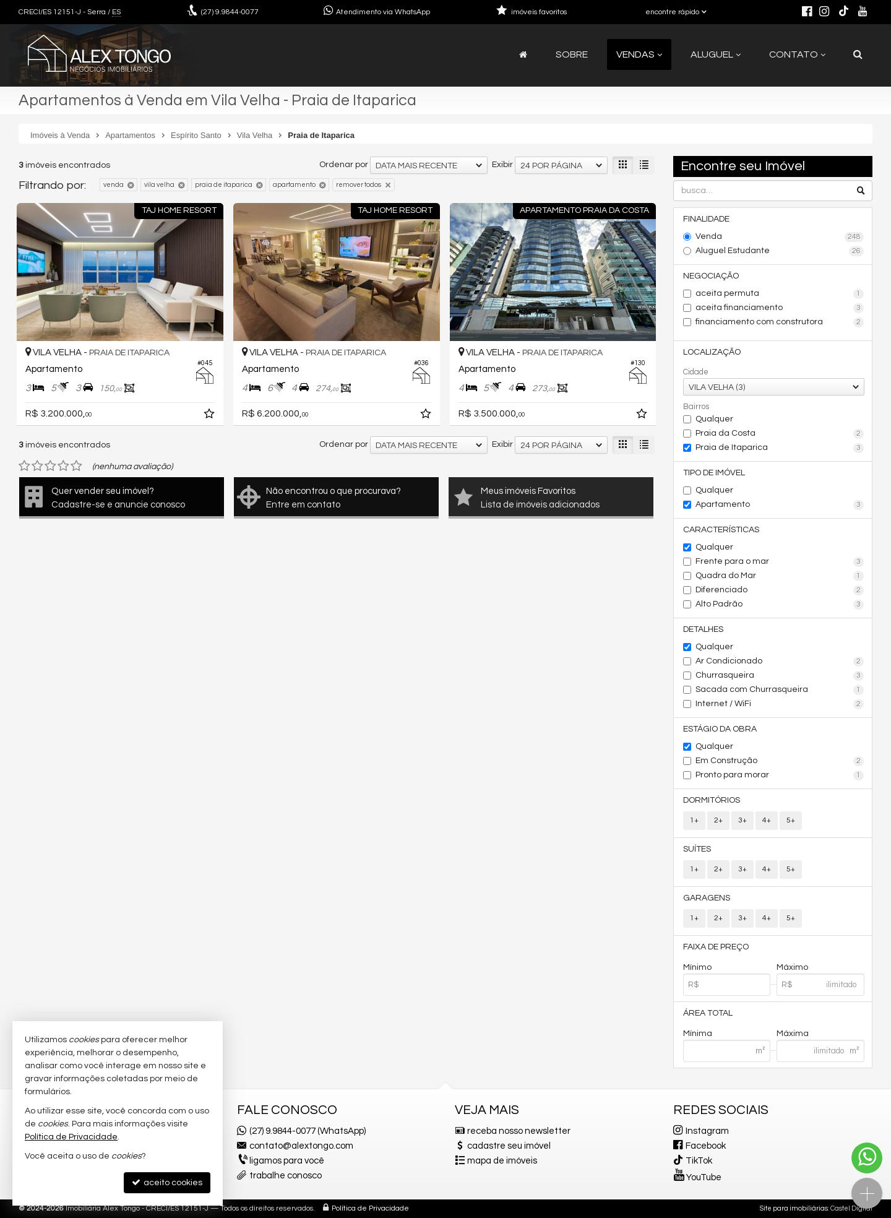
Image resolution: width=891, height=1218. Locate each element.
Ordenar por (343, 164)
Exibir (502, 164)
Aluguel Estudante (779, 251)
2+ (718, 820)
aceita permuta (779, 294)
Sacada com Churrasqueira (779, 690)
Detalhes (703, 629)
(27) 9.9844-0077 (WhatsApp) (307, 1131)
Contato (797, 54)
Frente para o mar (779, 562)
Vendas (639, 54)
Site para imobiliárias (794, 1208)
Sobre (572, 54)
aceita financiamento (779, 308)
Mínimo (697, 967)
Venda (779, 237)
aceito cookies (167, 1182)
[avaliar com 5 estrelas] (76, 466)
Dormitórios (711, 800)
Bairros (696, 406)
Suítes (697, 849)
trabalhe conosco (285, 1175)
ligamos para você (286, 1160)
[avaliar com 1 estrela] (24, 466)
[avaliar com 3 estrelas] (50, 466)
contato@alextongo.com (301, 1146)
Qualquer (714, 419)
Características (721, 529)
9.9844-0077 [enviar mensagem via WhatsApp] (230, 12)
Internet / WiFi (779, 704)
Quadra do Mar (779, 576)
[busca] (858, 54)
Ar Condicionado (779, 662)
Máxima (793, 1033)
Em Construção (779, 761)
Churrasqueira (779, 676)
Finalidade (706, 219)
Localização (712, 352)
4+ (766, 820)
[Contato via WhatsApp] (866, 1157)
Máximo (792, 967)
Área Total (708, 1013)
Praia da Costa (779, 434)
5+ (790, 820)
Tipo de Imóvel (714, 473)
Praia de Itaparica (779, 448)
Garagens (706, 898)
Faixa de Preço (716, 947)
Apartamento (779, 505)
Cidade (695, 372)
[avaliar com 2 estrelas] (37, 466)
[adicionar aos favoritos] (210, 416)
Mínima (697, 1033)
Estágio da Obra (720, 729)
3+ (742, 820)
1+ (694, 820)
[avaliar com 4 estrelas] (63, 466)
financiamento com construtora (779, 322)
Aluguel (716, 54)
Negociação (711, 276)
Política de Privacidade (370, 1208)
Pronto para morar (779, 775)
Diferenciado (779, 590)
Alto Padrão (779, 605)
